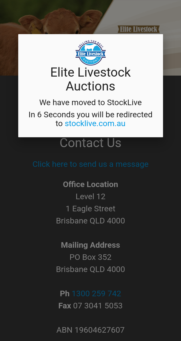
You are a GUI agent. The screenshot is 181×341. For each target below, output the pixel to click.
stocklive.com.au (95, 123)
